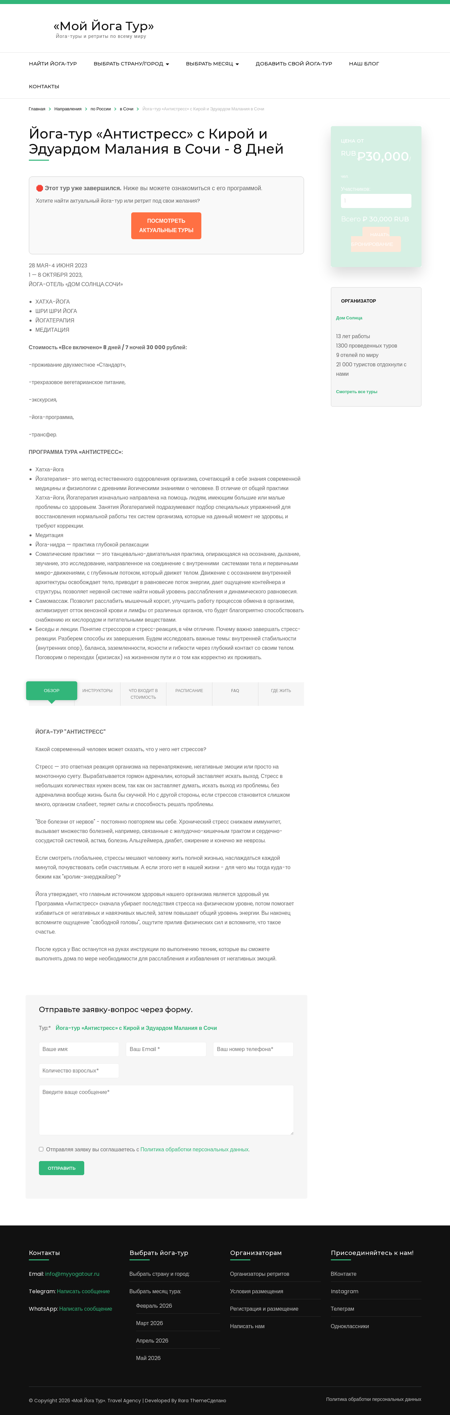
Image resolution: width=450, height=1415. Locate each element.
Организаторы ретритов (260, 1274)
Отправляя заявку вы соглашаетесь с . (144, 1149)
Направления (68, 109)
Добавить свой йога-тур (294, 63)
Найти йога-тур (53, 63)
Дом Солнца (349, 318)
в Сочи (126, 109)
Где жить (281, 690)
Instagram (344, 1291)
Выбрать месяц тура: (155, 1291)
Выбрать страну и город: (160, 1274)
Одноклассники (350, 1326)
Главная (37, 109)
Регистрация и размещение (264, 1309)
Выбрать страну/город (128, 63)
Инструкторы (97, 690)
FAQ (235, 690)
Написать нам (247, 1326)
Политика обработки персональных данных (194, 1149)
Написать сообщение (83, 1291)
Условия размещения (257, 1291)
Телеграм (342, 1309)
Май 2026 (148, 1358)
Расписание (189, 690)
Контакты (44, 86)
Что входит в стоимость (143, 694)
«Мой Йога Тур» (103, 25)
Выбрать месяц (209, 63)
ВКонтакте (344, 1274)
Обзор (51, 690)
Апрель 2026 (152, 1341)
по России (101, 109)
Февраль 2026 (154, 1306)
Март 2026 (149, 1323)
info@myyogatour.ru (72, 1274)
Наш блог (364, 63)
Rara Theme (192, 1400)
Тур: (45, 1028)
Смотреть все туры (357, 391)
